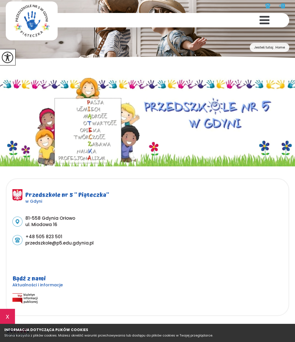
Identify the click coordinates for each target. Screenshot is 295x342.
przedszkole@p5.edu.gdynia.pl (282, 5)
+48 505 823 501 (267, 5)
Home (280, 47)
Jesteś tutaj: (264, 47)
